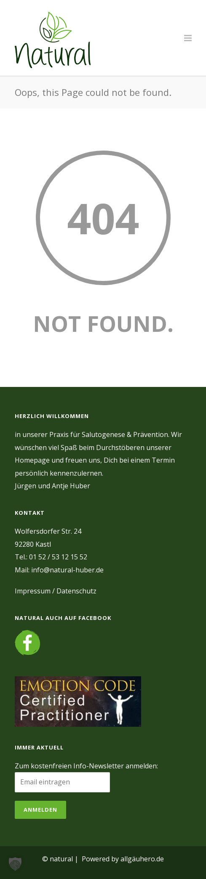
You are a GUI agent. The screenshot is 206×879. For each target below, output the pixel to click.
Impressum (33, 591)
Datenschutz (76, 591)
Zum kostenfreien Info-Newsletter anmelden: (86, 765)
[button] (15, 864)
